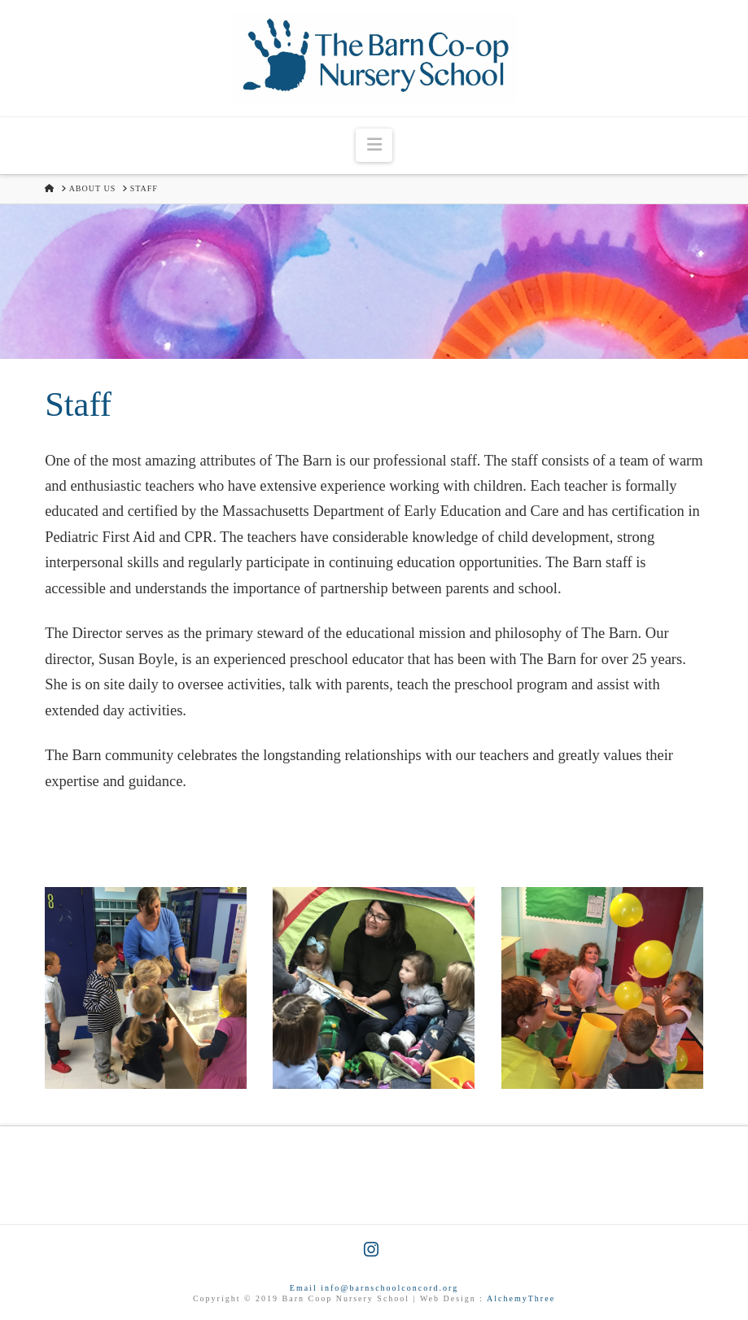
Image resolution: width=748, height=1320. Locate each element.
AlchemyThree (521, 1298)
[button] (373, 145)
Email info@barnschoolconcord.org (374, 1287)
